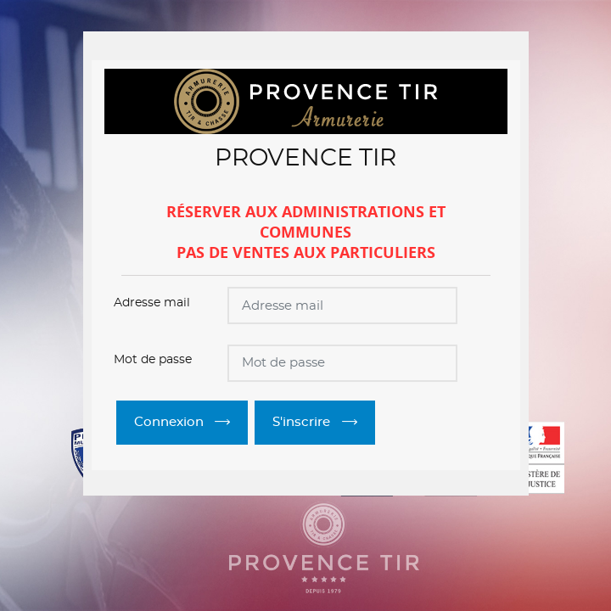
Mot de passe (153, 360)
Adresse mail (152, 303)
